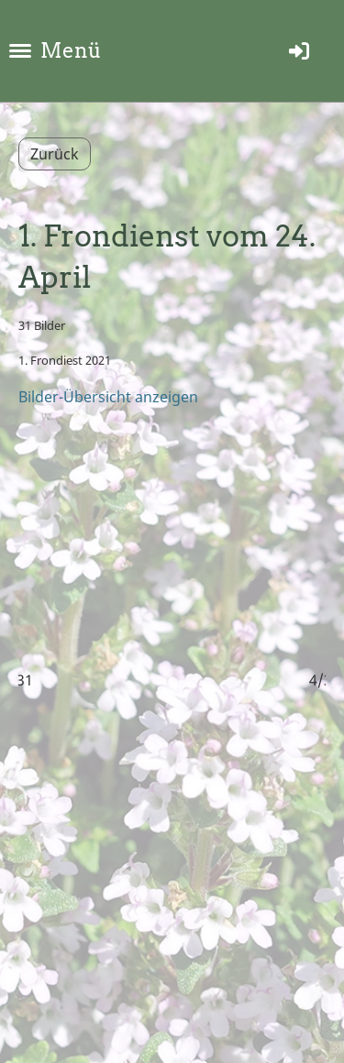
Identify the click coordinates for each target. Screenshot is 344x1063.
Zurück (54, 154)
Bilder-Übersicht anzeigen (108, 397)
